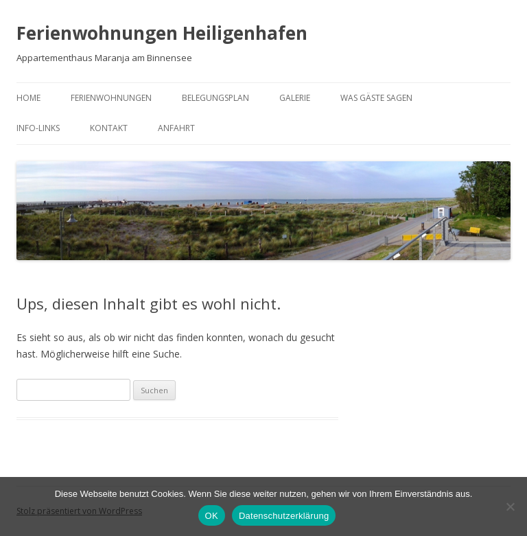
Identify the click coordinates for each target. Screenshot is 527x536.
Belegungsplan (215, 98)
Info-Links (38, 128)
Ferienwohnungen (111, 98)
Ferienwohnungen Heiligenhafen (161, 33)
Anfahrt (176, 128)
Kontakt (109, 128)
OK (211, 516)
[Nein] (510, 506)
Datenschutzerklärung (284, 516)
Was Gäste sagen (376, 98)
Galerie (294, 98)
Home (28, 98)
